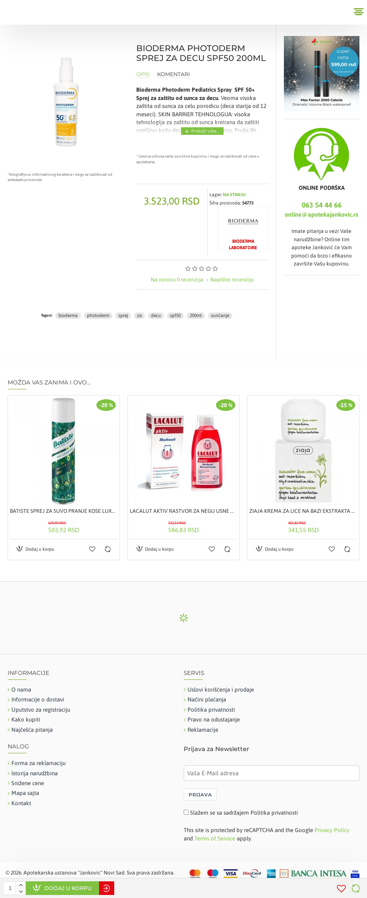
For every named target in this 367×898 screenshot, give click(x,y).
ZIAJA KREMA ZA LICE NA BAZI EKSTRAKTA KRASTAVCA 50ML (303, 511)
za (139, 315)
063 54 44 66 (322, 205)
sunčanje (220, 315)
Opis (143, 74)
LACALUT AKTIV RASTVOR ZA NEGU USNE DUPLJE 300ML (184, 511)
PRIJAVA (200, 795)
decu (156, 315)
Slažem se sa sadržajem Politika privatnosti (244, 812)
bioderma (68, 315)
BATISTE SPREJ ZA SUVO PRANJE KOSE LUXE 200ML (64, 511)
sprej (123, 315)
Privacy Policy (332, 830)
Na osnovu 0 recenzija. (177, 279)
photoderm (98, 315)
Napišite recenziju (232, 279)
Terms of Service (214, 838)
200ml (196, 315)
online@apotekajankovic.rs (321, 214)
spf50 (175, 315)
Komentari (173, 74)
